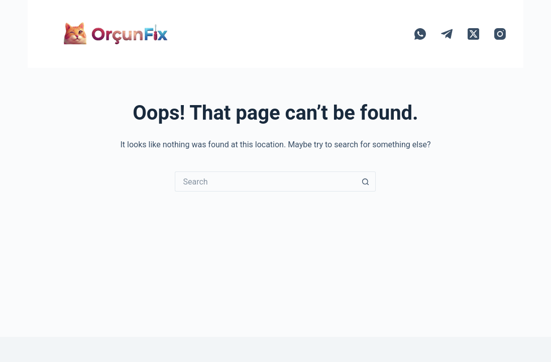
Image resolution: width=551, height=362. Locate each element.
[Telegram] (447, 34)
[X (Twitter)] (473, 34)
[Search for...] (265, 181)
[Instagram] (500, 34)
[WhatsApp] (420, 34)
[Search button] (366, 181)
